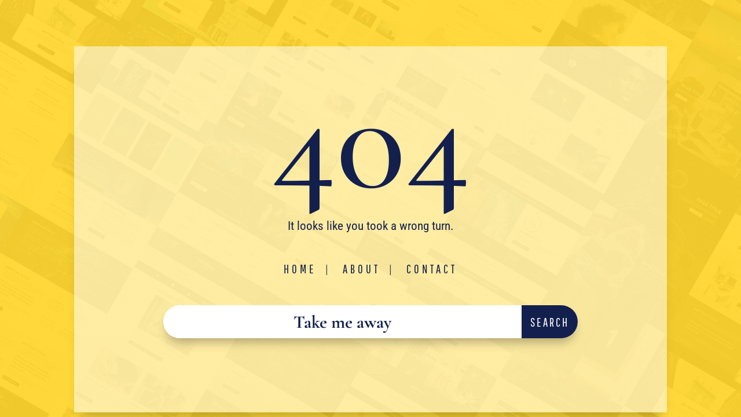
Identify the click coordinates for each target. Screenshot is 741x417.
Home (300, 269)
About (361, 269)
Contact (431, 269)
